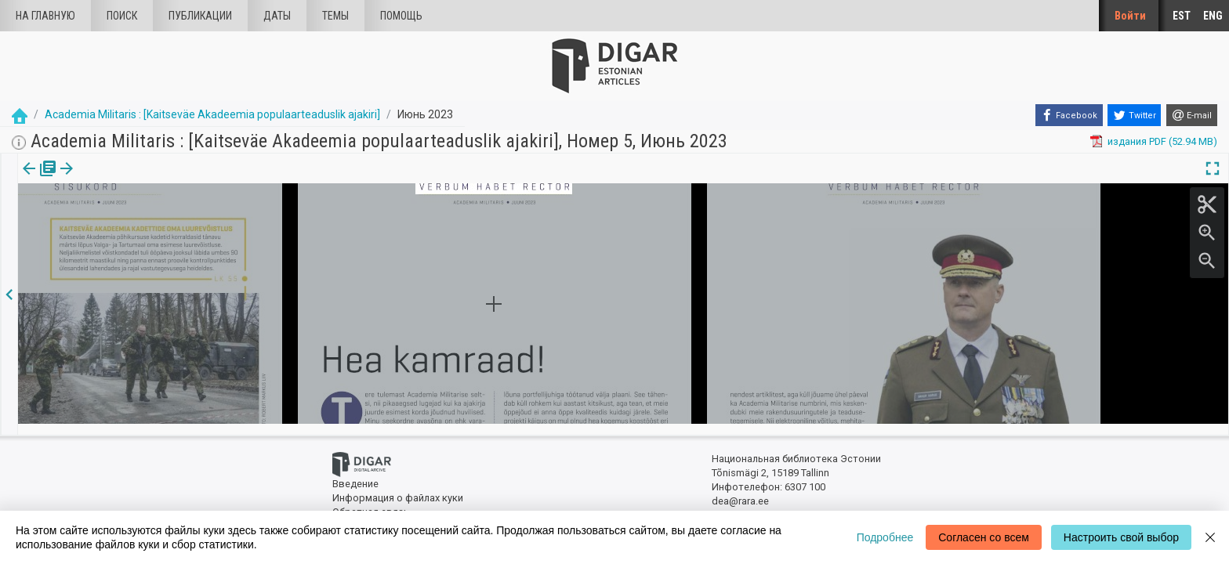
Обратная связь (370, 502)
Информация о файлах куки (397, 488)
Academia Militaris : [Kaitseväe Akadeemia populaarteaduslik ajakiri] (212, 114)
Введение (355, 474)
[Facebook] (1069, 115)
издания (37, 179)
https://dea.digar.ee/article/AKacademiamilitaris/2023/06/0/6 (159, 222)
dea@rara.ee (740, 491)
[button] (127, 179)
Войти (1130, 15)
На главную (45, 15)
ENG (1213, 15)
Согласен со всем (983, 537)
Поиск (122, 15)
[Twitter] (1134, 115)
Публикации (200, 15)
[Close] (1210, 537)
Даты (277, 15)
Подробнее (885, 537)
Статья (103, 179)
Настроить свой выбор (1121, 537)
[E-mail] (1191, 115)
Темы (335, 15)
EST (1182, 15)
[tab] (37, 180)
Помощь (401, 15)
